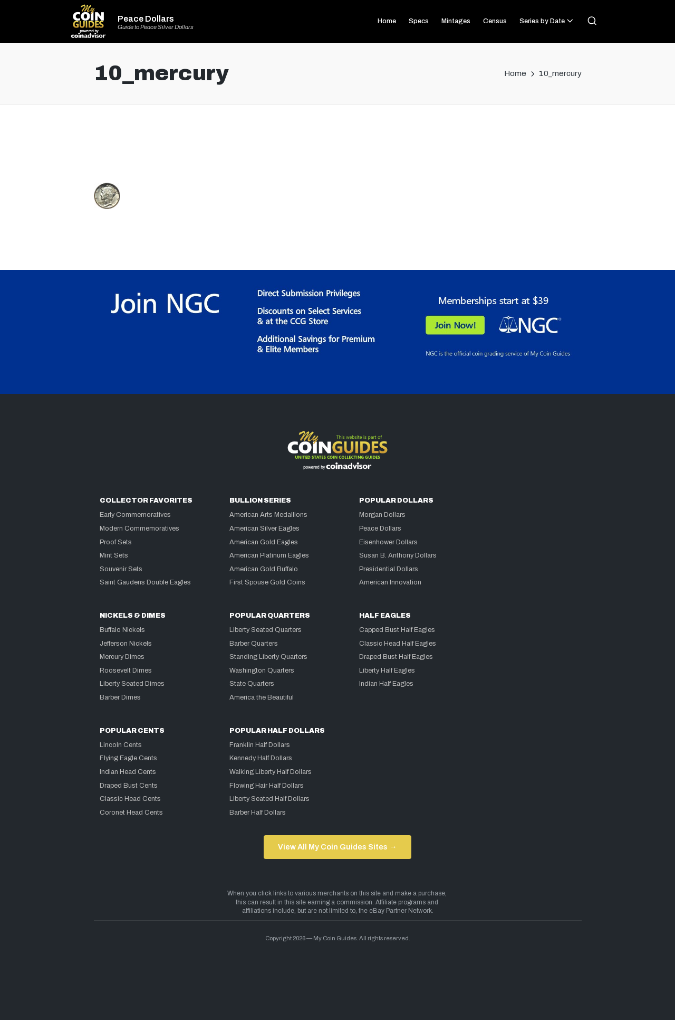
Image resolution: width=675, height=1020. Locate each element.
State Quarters (251, 683)
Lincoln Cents (121, 745)
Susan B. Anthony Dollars (398, 555)
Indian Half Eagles (386, 683)
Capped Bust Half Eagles (397, 630)
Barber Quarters (253, 643)
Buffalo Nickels (122, 630)
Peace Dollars (146, 19)
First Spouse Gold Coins (267, 582)
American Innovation (390, 582)
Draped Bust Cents (129, 785)
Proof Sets (116, 542)
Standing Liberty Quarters (268, 656)
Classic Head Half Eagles (397, 643)
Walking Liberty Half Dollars (270, 772)
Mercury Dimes (122, 656)
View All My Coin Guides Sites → (337, 847)
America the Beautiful (261, 697)
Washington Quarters (261, 670)
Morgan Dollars (382, 514)
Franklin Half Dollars (259, 745)
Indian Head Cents (128, 772)
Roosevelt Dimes (126, 670)
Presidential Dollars (388, 569)
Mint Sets (114, 555)
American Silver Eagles (264, 528)
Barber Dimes (120, 697)
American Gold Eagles (263, 542)
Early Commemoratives (135, 514)
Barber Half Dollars (257, 812)
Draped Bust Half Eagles (396, 656)
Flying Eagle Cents (128, 758)
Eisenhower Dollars (388, 542)
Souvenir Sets (121, 569)
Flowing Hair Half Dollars (266, 785)
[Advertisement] (337, 148)
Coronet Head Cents (131, 812)
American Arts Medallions (268, 514)
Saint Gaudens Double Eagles (145, 582)
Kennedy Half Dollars (260, 758)
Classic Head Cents (130, 798)
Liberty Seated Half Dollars (269, 798)
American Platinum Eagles (269, 555)
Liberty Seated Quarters (265, 630)
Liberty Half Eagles (387, 670)
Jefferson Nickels (126, 643)
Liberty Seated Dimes (132, 683)
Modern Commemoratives (139, 528)
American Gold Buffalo (263, 569)
